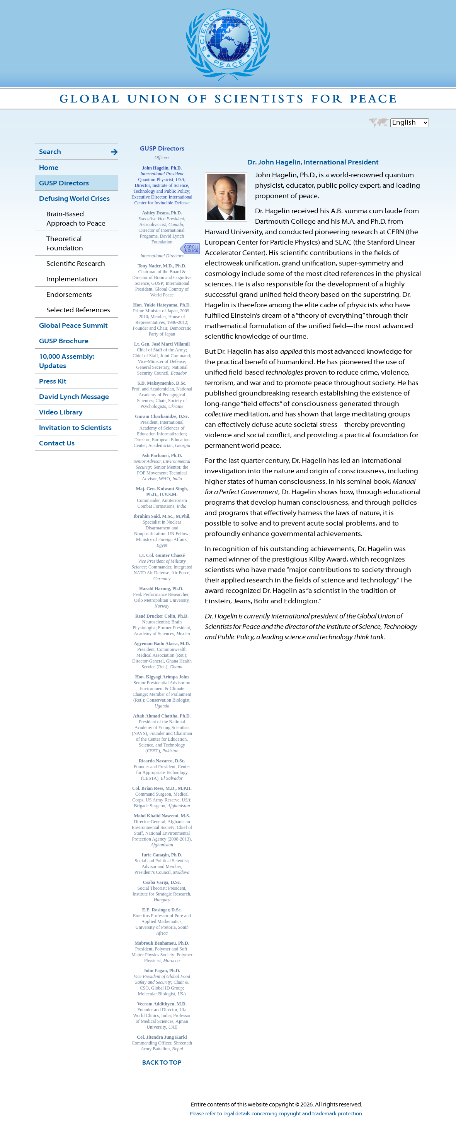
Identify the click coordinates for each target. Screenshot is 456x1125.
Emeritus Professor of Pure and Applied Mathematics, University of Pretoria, (161, 921)
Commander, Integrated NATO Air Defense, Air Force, (161, 567)
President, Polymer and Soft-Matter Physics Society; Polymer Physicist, (161, 951)
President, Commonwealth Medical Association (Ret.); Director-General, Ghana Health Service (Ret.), (161, 655)
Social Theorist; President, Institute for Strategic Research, (161, 891)
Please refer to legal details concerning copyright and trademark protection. (276, 1113)
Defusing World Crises (74, 199)
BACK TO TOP (162, 1063)
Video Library (61, 412)
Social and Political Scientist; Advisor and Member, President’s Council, (161, 863)
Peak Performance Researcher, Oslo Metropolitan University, (161, 597)
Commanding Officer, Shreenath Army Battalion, (161, 1042)
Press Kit (52, 381)
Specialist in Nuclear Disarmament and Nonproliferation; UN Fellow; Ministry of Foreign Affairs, (161, 531)
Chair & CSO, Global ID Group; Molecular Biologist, (161, 982)
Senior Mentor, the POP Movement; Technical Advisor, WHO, (161, 467)
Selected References (78, 310)
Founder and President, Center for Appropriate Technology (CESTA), (161, 769)
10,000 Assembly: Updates (66, 361)
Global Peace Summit (73, 326)
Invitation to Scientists (75, 428)
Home (48, 168)
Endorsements (69, 295)
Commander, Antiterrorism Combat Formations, (161, 497)
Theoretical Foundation (64, 244)
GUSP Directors (64, 183)
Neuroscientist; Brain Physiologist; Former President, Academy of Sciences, (161, 624)
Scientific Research (75, 264)
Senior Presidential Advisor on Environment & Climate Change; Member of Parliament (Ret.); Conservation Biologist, (161, 691)
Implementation (71, 279)
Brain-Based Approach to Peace (75, 219)
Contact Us (57, 443)
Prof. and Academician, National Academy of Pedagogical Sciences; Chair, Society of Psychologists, (161, 394)
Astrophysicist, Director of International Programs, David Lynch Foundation (161, 227)
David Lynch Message (74, 397)
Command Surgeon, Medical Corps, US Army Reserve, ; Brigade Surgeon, (161, 797)
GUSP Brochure (63, 341)
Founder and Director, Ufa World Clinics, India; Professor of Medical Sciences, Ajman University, (161, 1015)
